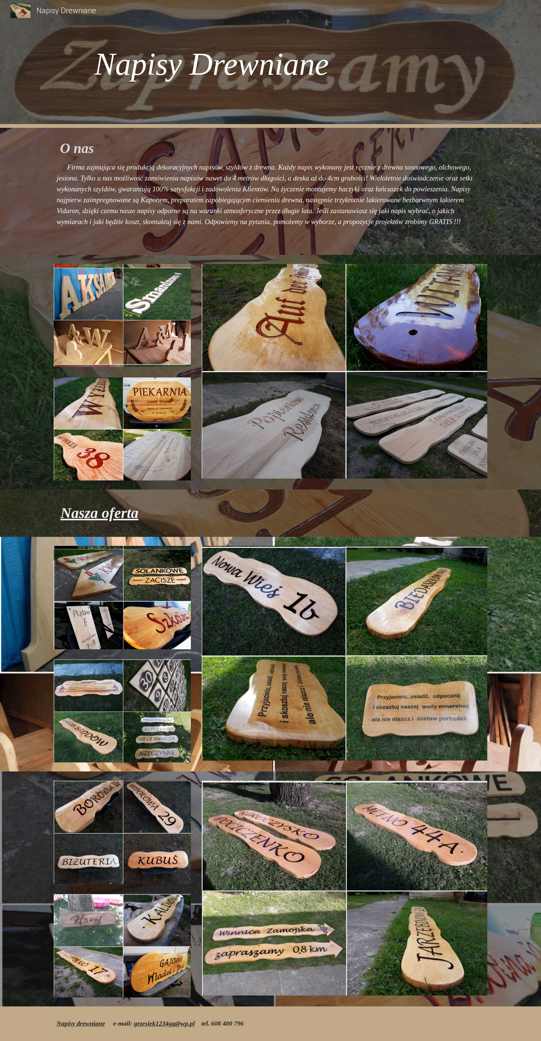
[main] (270, 64)
